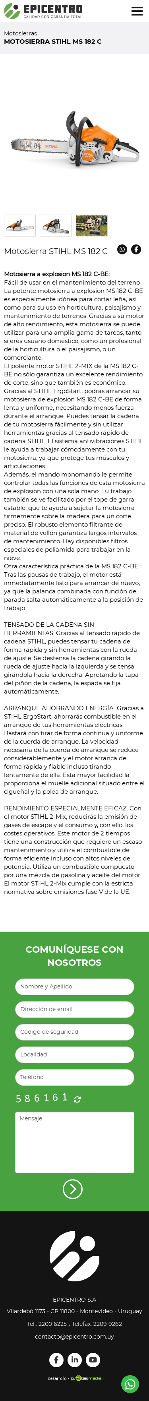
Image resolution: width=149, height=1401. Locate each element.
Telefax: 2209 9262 (97, 1324)
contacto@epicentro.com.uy (74, 1337)
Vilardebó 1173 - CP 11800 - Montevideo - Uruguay (74, 1311)
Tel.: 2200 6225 (47, 1324)
